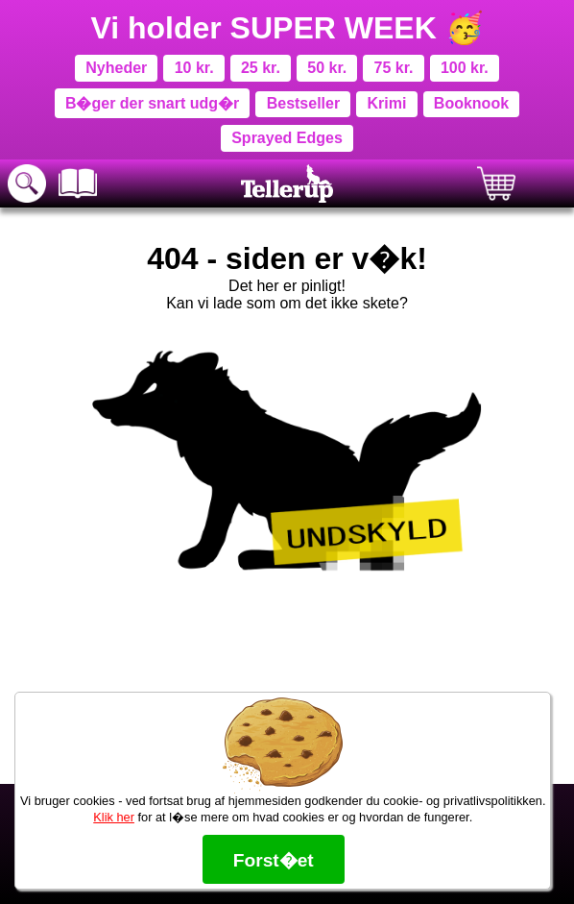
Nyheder (116, 68)
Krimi (387, 103)
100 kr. (465, 68)
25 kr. (260, 68)
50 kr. (327, 68)
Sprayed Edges (287, 138)
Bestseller (304, 103)
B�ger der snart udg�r (152, 103)
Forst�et (273, 860)
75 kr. (394, 68)
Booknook (471, 103)
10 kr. (194, 68)
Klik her (113, 817)
